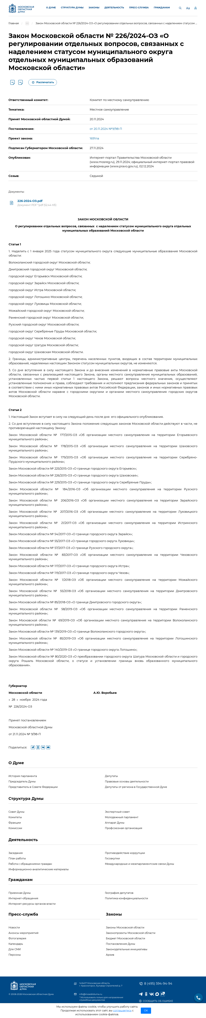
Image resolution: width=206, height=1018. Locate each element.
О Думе (16, 762)
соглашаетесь (122, 1010)
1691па (94, 138)
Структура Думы (26, 798)
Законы (114, 914)
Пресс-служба (23, 914)
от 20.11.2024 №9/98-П (106, 129)
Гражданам (20, 879)
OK (146, 1010)
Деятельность (23, 839)
